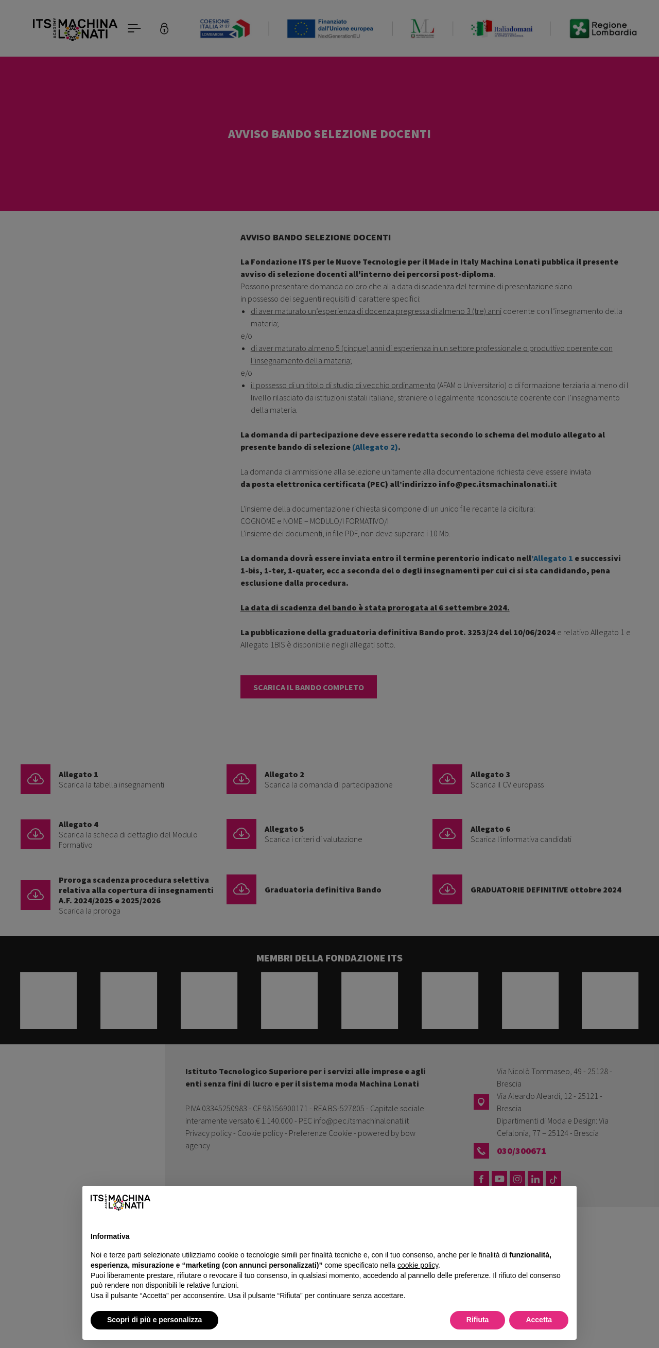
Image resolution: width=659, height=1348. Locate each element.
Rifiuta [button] (477, 1320)
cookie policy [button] (417, 1265)
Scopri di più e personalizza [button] (154, 1320)
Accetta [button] (539, 1320)
